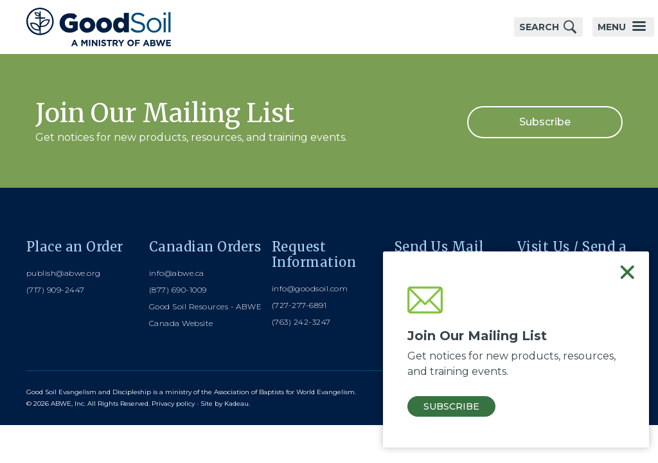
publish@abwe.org (63, 273)
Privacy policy (173, 403)
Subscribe (545, 122)
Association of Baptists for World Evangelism (284, 392)
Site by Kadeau (224, 403)
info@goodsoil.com (310, 288)
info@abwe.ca (176, 273)
